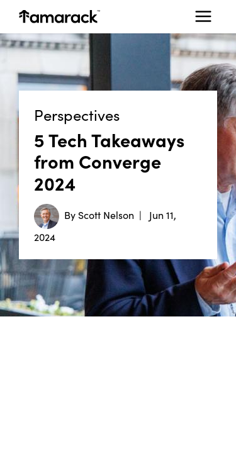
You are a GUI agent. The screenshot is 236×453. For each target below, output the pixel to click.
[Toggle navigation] (203, 16)
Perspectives (77, 115)
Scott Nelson (106, 214)
